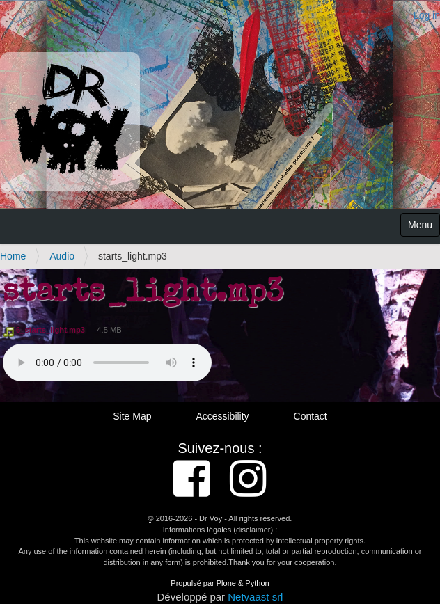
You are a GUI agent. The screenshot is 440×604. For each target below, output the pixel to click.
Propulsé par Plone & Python (220, 583)
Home (13, 256)
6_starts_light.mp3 (45, 330)
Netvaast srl (255, 597)
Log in (427, 15)
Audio (61, 256)
